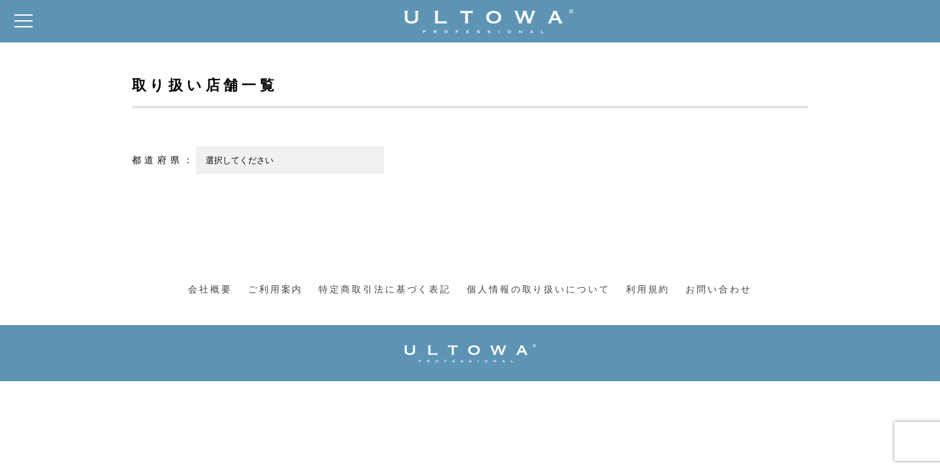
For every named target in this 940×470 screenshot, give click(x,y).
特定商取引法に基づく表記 (385, 289)
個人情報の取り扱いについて (538, 289)
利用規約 (648, 289)
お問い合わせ (718, 289)
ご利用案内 (275, 289)
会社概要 (210, 289)
